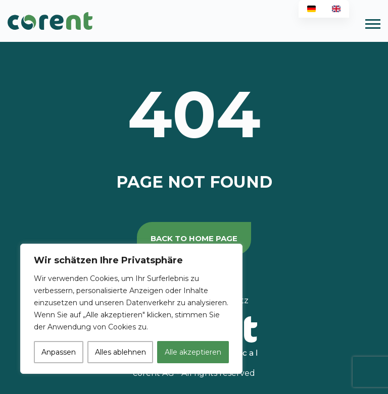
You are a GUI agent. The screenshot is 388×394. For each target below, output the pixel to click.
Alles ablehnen (120, 352)
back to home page (194, 238)
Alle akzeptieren (193, 352)
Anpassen (58, 352)
